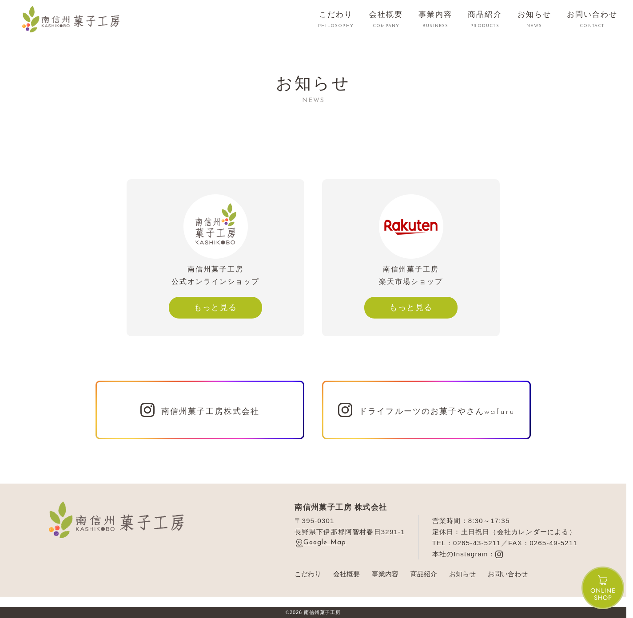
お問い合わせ (508, 574)
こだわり (308, 574)
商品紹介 (423, 574)
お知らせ (462, 574)
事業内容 (385, 574)
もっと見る (215, 307)
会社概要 (346, 574)
